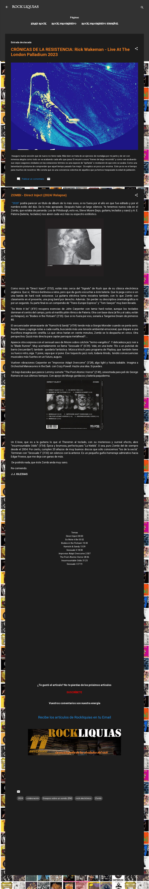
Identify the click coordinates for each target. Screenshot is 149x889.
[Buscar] (142, 7)
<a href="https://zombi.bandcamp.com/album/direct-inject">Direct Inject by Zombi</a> (74, 624)
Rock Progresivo (64, 23)
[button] (136, 49)
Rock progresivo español (99, 23)
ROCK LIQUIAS (25, 7)
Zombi (98, 798)
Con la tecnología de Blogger (74, 881)
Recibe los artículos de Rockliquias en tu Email (74, 717)
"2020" (15, 203)
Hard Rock (38, 23)
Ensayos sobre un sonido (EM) (57, 798)
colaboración (32, 798)
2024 (20, 798)
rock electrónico (83, 798)
